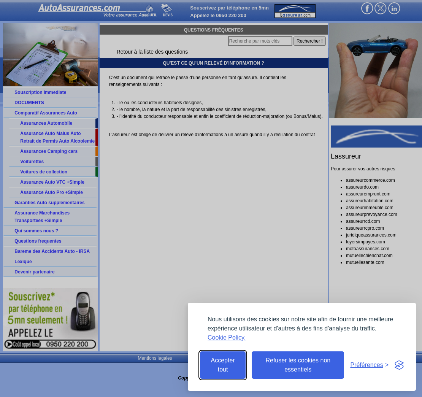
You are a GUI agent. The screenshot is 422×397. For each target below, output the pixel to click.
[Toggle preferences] (369, 365)
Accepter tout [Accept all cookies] (223, 365)
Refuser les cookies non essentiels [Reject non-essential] (297, 365)
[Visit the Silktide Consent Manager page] (399, 365)
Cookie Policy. (227, 337)
